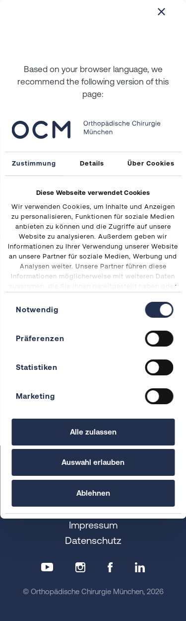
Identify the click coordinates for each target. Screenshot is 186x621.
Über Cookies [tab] (151, 163)
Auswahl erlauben (93, 462)
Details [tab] (92, 163)
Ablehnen (93, 493)
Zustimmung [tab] (34, 163)
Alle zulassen (93, 432)
